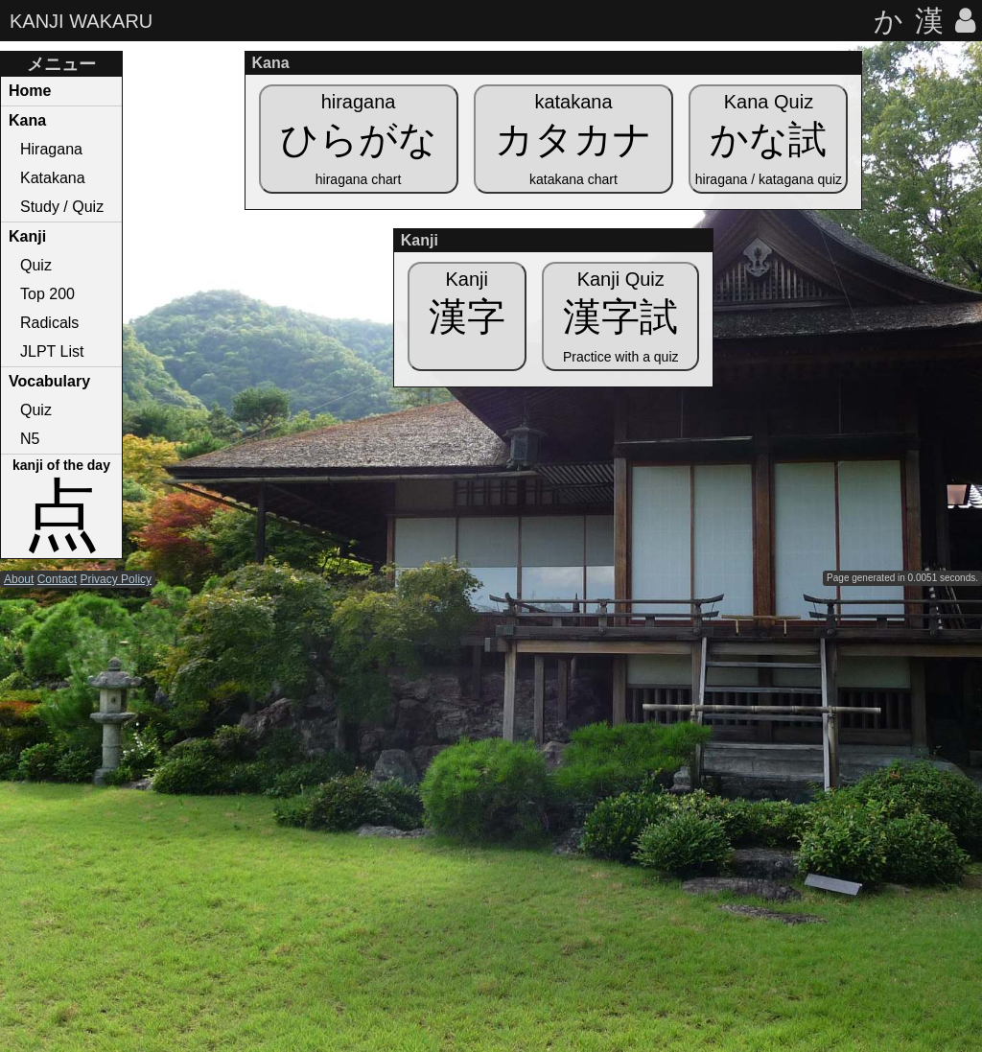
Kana (27, 120)
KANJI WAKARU (81, 21)
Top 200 (47, 294)
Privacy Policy (116, 579)
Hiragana (51, 149)
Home (30, 90)
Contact (57, 579)
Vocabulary (49, 381)
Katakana (52, 178)
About (19, 579)
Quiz (36, 265)
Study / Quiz (62, 207)
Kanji (27, 236)
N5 (29, 439)
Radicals (49, 323)
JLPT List (51, 351)
